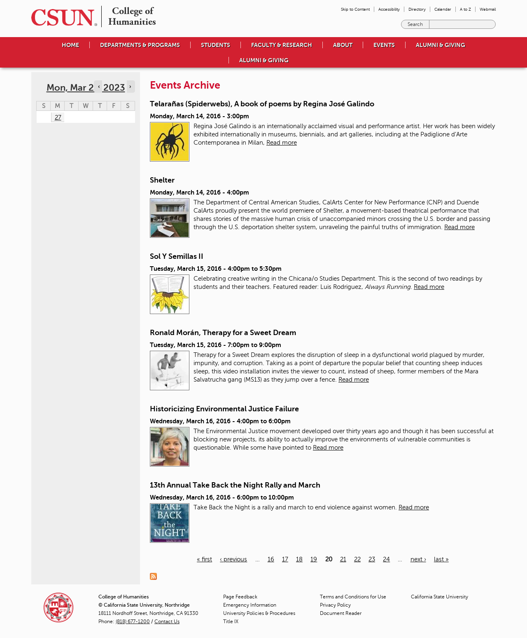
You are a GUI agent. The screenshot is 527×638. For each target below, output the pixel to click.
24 (386, 559)
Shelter (162, 180)
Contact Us (167, 621)
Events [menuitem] (384, 45)
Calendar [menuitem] (442, 9)
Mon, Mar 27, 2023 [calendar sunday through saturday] (86, 87)
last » (441, 559)
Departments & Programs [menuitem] (140, 45)
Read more (281, 142)
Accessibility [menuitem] (389, 9)
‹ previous (233, 559)
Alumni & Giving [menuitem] (440, 45)
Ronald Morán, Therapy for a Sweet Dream (223, 332)
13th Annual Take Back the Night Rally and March (235, 485)
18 (299, 559)
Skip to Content (355, 9)
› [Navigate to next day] (130, 86)
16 (271, 559)
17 (285, 559)
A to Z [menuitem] (465, 9)
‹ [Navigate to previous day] (99, 86)
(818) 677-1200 (133, 621)
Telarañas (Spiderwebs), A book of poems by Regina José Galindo (262, 104)
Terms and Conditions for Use (353, 597)
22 (357, 559)
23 (371, 559)
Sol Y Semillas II (176, 256)
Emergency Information (249, 605)
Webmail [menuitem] (488, 9)
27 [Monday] (58, 117)
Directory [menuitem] (417, 9)
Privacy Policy (335, 605)
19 (313, 559)
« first (204, 559)
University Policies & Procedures (259, 613)
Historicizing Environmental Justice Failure (224, 409)
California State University (439, 597)
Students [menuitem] (215, 45)
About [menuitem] (342, 45)
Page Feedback (240, 597)
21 (343, 559)
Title (230, 621)
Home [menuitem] (70, 45)
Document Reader (340, 613)
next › (418, 559)
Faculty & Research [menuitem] (281, 45)
